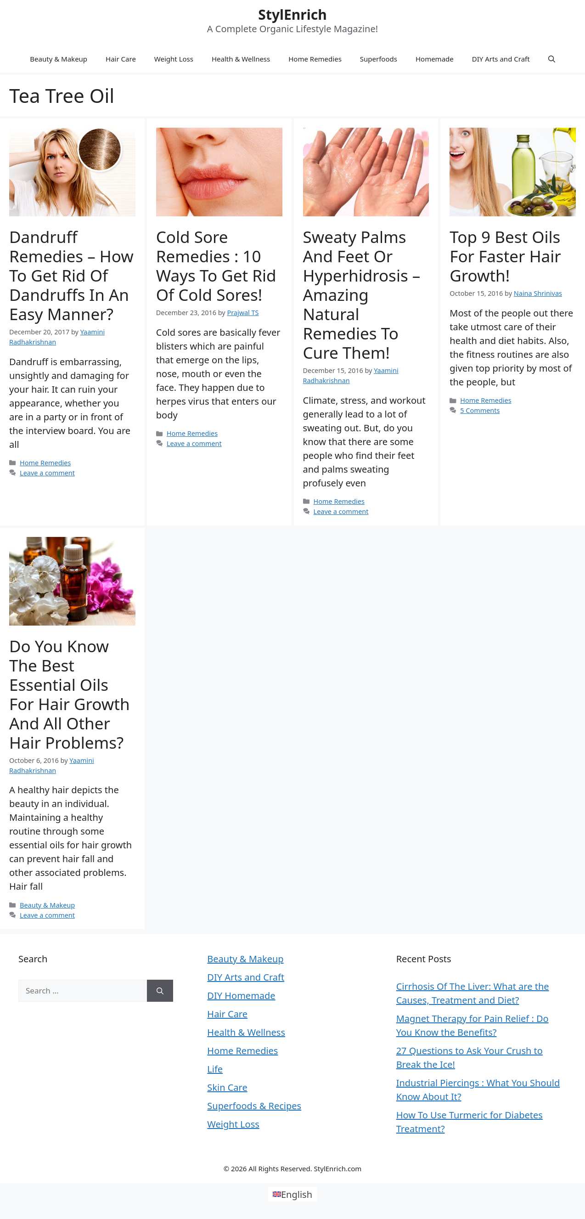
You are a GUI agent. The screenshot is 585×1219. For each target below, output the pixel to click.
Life (215, 1069)
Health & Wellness (241, 58)
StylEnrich (292, 14)
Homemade (435, 58)
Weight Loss (173, 58)
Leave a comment (47, 472)
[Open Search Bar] (551, 59)
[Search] (160, 991)
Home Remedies (315, 58)
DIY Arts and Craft (501, 58)
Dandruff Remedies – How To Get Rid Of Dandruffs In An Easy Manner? (71, 275)
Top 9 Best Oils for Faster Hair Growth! (505, 256)
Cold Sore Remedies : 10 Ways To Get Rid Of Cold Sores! (216, 265)
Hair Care (121, 58)
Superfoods (378, 58)
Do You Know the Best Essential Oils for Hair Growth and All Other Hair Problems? (69, 694)
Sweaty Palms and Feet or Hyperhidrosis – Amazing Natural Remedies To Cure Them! (362, 294)
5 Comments (480, 410)
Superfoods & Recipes (254, 1106)
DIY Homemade (241, 995)
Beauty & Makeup (58, 58)
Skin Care (227, 1087)
